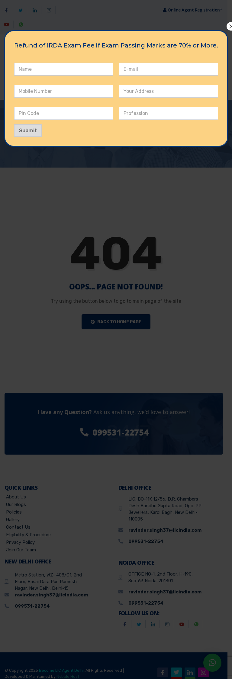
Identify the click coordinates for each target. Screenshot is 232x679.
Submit (29, 130)
